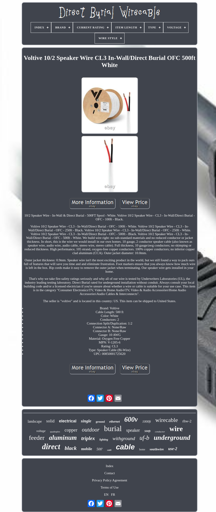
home (142, 449)
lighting (104, 439)
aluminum (63, 437)
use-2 (172, 449)
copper (71, 430)
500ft (147, 431)
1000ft (146, 421)
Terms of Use (110, 487)
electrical (67, 421)
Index (109, 466)
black (70, 448)
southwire (157, 449)
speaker (133, 430)
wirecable (166, 420)
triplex (88, 438)
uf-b (144, 437)
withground (123, 438)
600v (131, 419)
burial (113, 428)
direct (51, 446)
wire (176, 429)
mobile (86, 449)
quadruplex (55, 431)
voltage (41, 431)
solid (50, 421)
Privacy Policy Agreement (109, 480)
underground (172, 437)
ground (100, 421)
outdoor (91, 430)
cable (125, 447)
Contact (109, 473)
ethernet (114, 421)
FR (113, 494)
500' (100, 449)
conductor (160, 431)
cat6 (109, 450)
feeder (36, 437)
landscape (35, 421)
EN (106, 494)
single (86, 421)
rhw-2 (187, 421)
